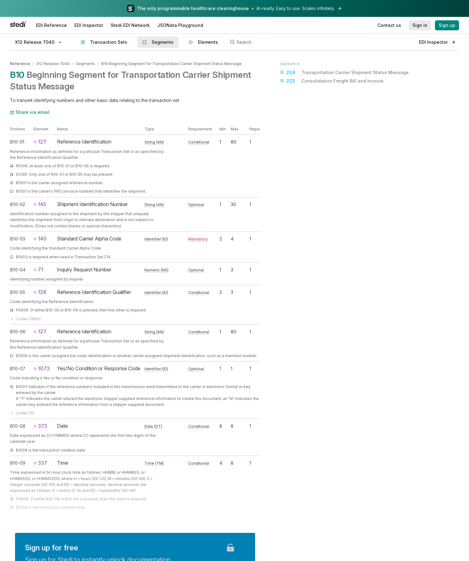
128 (39, 292)
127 (39, 142)
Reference (20, 63)
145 (39, 204)
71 (38, 269)
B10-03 (17, 238)
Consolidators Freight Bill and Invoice (331, 81)
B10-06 (17, 331)
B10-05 (17, 292)
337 (40, 463)
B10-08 (17, 426)
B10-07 (17, 368)
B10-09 (17, 463)
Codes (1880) (25, 318)
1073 (41, 368)
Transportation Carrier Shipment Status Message (344, 72)
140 (40, 238)
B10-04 (18, 269)
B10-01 (17, 141)
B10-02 (17, 204)
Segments (85, 63)
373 (40, 426)
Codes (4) (22, 413)
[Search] (321, 42)
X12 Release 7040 (53, 63)
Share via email (29, 112)
